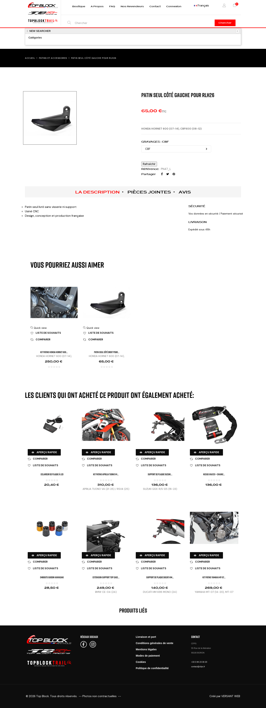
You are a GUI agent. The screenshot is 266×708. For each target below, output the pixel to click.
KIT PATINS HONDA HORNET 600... (54, 352)
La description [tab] (97, 192)
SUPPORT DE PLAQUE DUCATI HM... (160, 577)
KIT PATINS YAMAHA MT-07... (214, 577)
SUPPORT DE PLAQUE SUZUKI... (160, 474)
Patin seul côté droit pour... (106, 352)
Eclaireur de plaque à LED (52, 474)
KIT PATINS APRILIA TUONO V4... (106, 474)
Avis (185, 192)
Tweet (167, 174)
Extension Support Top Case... (106, 577)
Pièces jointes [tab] (149, 192)
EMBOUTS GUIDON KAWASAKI (52, 577)
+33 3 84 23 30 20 (199, 662)
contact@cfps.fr (198, 666)
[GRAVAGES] (176, 148)
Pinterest (174, 174)
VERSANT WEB (230, 696)
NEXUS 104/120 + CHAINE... (214, 474)
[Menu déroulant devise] (201, 5)
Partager (162, 174)
